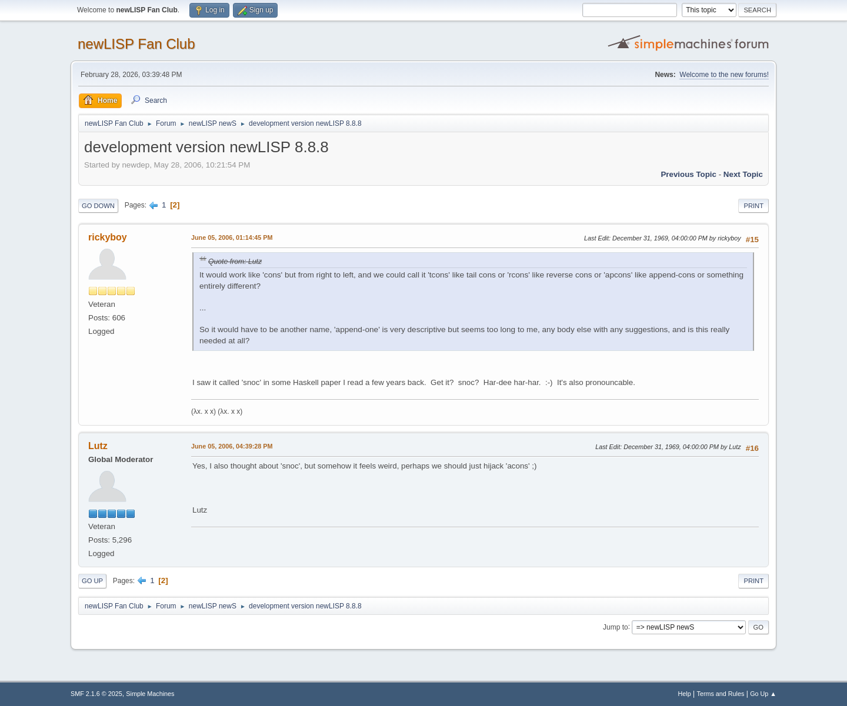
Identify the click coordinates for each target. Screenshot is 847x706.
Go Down (98, 205)
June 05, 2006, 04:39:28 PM (231, 446)
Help (684, 693)
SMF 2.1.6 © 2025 (96, 693)
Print (753, 205)
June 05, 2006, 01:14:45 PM (231, 237)
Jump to (615, 627)
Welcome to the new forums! (724, 75)
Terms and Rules (721, 693)
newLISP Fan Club (136, 44)
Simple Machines (150, 693)
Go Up (92, 580)
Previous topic (688, 174)
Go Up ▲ (763, 693)
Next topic (743, 174)
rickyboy (107, 237)
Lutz (98, 446)
